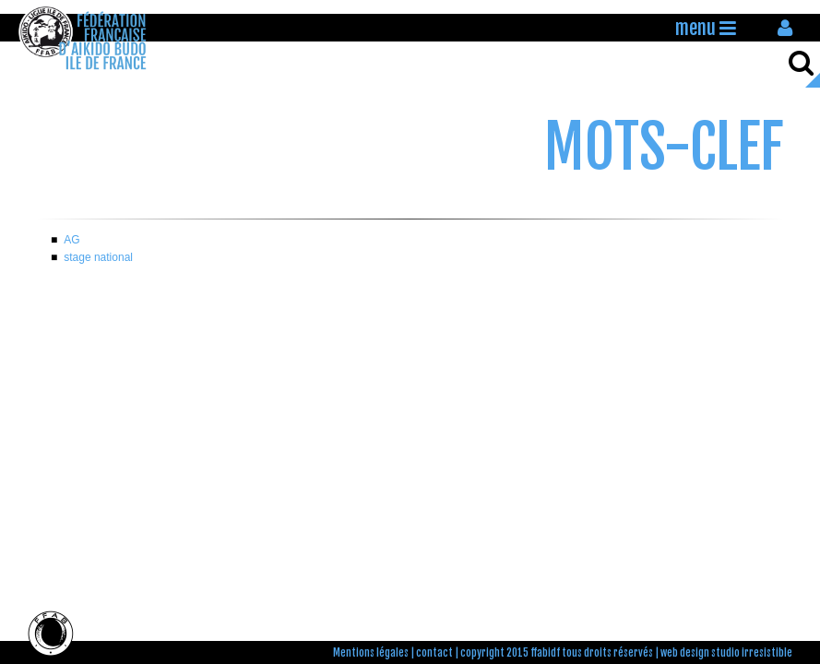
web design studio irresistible (726, 652)
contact (434, 652)
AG (71, 239)
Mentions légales (371, 652)
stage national (98, 257)
